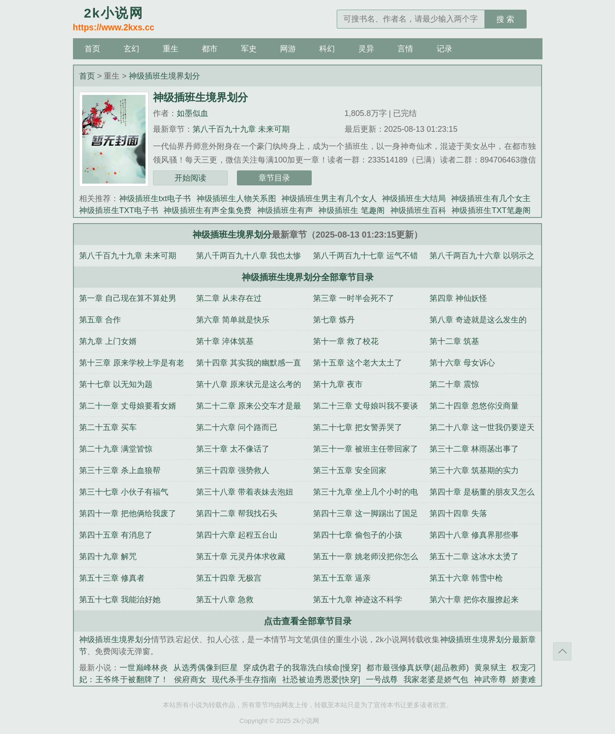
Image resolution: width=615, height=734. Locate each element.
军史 (249, 48)
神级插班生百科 (418, 210)
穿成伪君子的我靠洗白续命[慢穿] (302, 667)
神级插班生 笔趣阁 (351, 210)
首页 (92, 48)
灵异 (366, 48)
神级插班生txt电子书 (155, 198)
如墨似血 (192, 113)
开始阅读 (190, 178)
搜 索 (505, 19)
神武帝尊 (490, 679)
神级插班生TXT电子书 (118, 210)
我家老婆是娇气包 (436, 679)
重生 (170, 48)
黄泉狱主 (490, 667)
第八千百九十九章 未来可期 (241, 129)
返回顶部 (562, 651)
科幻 (327, 48)
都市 (210, 48)
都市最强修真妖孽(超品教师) (417, 667)
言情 (405, 48)
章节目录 (274, 178)
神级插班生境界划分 (164, 76)
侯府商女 (190, 679)
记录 (444, 48)
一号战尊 (381, 679)
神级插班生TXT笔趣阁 (491, 210)
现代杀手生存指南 (244, 679)
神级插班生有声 (285, 210)
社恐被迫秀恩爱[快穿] (321, 679)
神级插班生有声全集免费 (208, 210)
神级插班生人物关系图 (236, 198)
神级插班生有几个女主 (491, 198)
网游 (288, 48)
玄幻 (131, 48)
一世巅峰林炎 (144, 667)
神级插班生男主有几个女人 (329, 198)
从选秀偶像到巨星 (205, 667)
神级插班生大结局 (414, 198)
